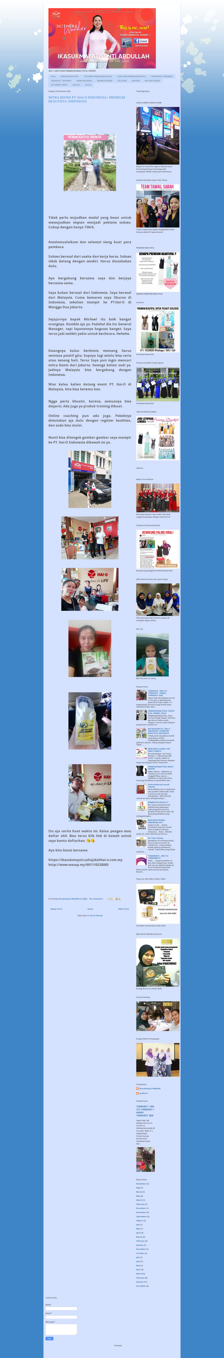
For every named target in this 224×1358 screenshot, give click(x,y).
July (138, 1225)
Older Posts (123, 909)
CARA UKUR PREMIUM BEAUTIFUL (131, 76)
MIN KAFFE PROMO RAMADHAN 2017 (156, 821)
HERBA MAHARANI (84, 81)
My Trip (88, 85)
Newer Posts (56, 909)
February (140, 1204)
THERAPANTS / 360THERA (161, 76)
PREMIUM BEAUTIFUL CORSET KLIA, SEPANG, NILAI (161, 712)
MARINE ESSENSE (104, 81)
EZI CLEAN (122, 81)
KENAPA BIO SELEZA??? (158, 802)
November (141, 1184)
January (139, 1245)
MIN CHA (76, 85)
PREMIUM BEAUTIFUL (70, 76)
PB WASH (136, 81)
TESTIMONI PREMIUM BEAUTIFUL (98, 76)
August (139, 1220)
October (140, 1253)
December (141, 1208)
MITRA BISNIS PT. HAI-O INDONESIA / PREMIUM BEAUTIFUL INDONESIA (86, 99)
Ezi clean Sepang (155, 838)
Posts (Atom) (96, 915)
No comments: (96, 899)
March (139, 1192)
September (141, 1216)
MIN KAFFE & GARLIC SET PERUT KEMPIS (159, 750)
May (138, 1188)
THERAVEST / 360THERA (61, 81)
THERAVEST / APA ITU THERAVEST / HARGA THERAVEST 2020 (157, 693)
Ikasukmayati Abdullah (150, 1088)
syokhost (143, 1093)
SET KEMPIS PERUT (59, 85)
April (138, 1233)
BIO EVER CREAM (152, 81)
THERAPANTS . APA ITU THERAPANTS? (158, 857)
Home (53, 76)
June (138, 1261)
